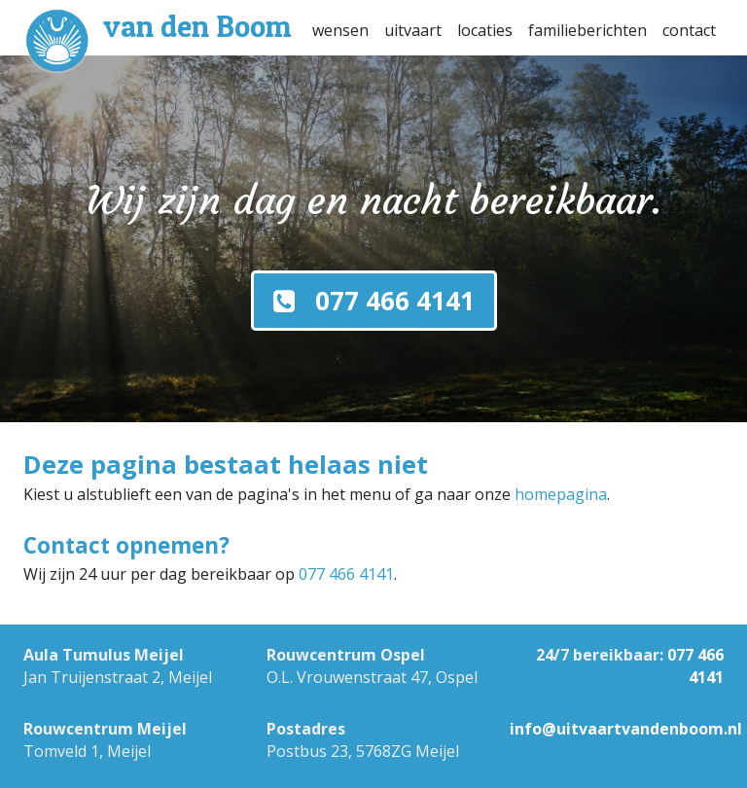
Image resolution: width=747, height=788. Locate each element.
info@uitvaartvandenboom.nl (626, 728)
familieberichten (587, 30)
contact (689, 30)
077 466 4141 (346, 574)
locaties (485, 30)
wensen (340, 30)
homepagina (561, 494)
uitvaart (413, 30)
